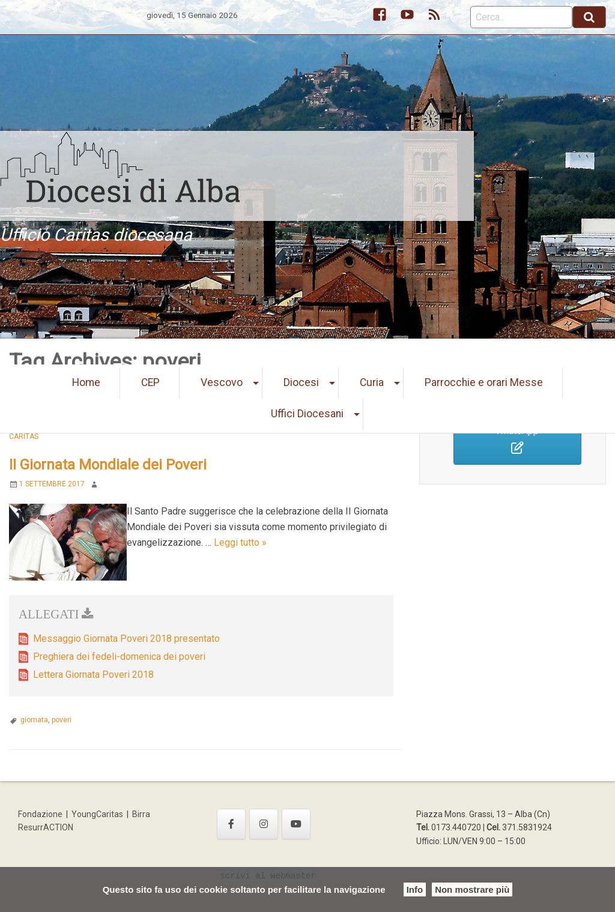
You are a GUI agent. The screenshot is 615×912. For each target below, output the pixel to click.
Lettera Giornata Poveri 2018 (93, 674)
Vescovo (222, 382)
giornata (34, 720)
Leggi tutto (240, 542)
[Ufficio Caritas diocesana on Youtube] (296, 824)
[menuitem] (86, 383)
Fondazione (40, 814)
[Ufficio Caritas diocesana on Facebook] (231, 824)
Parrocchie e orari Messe (484, 382)
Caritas (23, 436)
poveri (61, 720)
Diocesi (301, 382)
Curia (372, 382)
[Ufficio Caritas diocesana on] (328, 823)
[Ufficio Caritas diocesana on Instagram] (263, 824)
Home (86, 382)
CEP (150, 382)
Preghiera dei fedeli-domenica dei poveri (119, 656)
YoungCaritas (97, 814)
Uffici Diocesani (307, 414)
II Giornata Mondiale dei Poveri (108, 464)
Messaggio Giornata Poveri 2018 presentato (126, 638)
